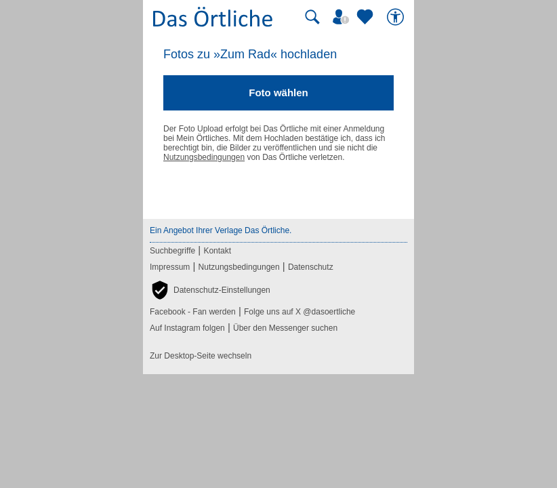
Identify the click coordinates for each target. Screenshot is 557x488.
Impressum (170, 267)
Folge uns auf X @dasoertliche (299, 312)
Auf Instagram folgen (187, 328)
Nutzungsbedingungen (204, 157)
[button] (210, 290)
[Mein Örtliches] (343, 17)
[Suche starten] (312, 17)
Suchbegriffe (172, 251)
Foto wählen (278, 92)
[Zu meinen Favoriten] (366, 17)
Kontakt (217, 251)
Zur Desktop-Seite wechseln (200, 356)
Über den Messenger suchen (285, 328)
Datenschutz (310, 267)
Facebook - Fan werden (193, 312)
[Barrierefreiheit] (397, 17)
